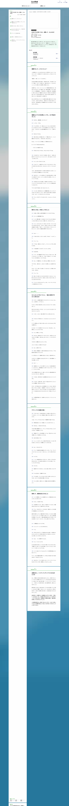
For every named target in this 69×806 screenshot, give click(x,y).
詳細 (56, 53)
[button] (65, 2)
